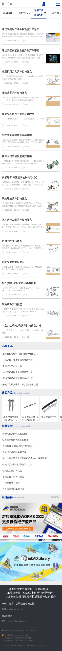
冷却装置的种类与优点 (14, 92)
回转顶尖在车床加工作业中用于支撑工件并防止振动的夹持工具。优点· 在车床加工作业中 (23, 310)
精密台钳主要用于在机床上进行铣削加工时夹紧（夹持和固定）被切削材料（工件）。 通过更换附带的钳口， (23, 247)
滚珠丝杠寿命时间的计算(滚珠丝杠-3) (20, 353)
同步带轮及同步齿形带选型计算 (17, 372)
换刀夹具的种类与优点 (13, 477)
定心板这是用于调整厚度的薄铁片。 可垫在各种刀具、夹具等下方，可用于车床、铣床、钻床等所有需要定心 (23, 225)
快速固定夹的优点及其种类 (17, 156)
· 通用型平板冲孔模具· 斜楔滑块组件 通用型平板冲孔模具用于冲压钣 (23, 77)
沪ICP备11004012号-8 (26, 631)
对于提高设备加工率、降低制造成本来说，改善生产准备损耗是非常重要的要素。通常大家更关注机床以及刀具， (23, 35)
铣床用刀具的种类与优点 (14, 452)
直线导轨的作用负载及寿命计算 (17, 360)
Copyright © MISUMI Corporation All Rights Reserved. (25, 645)
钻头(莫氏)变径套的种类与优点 (19, 283)
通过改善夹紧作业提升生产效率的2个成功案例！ (22, 50)
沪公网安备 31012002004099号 (16, 635)
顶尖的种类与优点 (12, 304)
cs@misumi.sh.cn (15, 609)
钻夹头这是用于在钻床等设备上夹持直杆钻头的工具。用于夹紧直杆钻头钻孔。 (22, 268)
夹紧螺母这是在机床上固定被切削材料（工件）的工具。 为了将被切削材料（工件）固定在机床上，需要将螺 (23, 183)
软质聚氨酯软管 (48, 417)
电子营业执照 (9, 631)
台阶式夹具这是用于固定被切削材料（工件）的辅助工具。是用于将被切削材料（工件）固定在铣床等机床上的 (23, 141)
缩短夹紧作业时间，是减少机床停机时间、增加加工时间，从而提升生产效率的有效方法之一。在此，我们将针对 (23, 56)
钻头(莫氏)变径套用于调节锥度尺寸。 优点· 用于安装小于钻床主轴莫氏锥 (22, 289)
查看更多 (55, 497)
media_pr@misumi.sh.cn (17, 621)
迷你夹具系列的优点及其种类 (18, 114)
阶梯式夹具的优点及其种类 (17, 135)
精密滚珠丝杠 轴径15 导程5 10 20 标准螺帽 (30, 419)
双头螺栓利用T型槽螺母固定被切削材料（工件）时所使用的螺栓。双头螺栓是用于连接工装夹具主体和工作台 (23, 204)
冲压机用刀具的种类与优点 (17, 71)
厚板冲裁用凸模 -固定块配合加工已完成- (10, 419)
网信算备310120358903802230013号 (18, 638)
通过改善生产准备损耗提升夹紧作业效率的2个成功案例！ (22, 29)
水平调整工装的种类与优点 (17, 219)
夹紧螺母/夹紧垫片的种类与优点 (19, 177)
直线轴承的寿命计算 (12, 366)
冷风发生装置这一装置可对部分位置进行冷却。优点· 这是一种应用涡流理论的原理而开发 (23, 98)
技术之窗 (7, 3)
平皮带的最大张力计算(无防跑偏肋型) (20, 384)
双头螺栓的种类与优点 (14, 198)
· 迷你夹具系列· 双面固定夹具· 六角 (23, 119)
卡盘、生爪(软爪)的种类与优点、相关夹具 (22, 325)
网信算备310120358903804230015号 (18, 641)
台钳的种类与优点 (12, 241)
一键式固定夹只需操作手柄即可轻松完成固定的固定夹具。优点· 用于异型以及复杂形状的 (23, 162)
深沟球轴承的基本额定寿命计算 (17, 378)
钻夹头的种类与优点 (13, 262)
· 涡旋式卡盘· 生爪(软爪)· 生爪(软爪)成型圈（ (22, 331)
